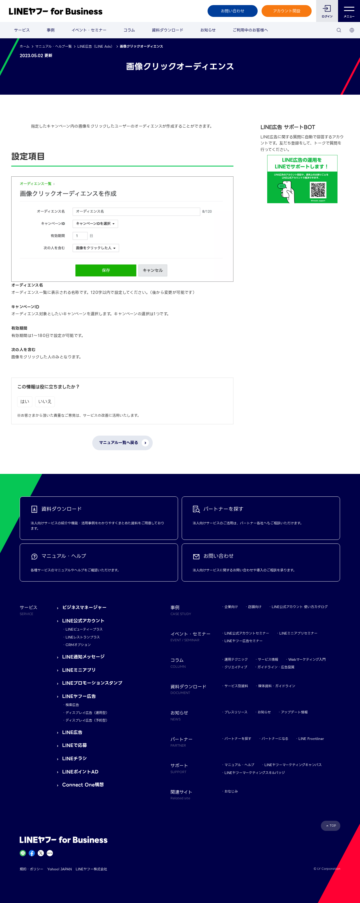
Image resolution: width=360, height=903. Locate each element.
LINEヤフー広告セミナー (243, 641)
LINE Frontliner (311, 738)
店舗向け (255, 606)
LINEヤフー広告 (79, 696)
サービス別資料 (236, 686)
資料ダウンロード (167, 30)
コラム (129, 30)
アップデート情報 (294, 712)
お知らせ (208, 30)
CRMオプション (78, 644)
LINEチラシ (74, 758)
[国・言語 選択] (351, 30)
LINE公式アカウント (83, 620)
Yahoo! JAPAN (59, 869)
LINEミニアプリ (79, 670)
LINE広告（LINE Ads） (95, 46)
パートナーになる (275, 738)
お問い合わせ (232, 11)
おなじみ (231, 791)
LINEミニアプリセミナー (298, 633)
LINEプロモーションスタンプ (92, 683)
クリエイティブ (235, 667)
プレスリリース (236, 712)
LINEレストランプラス (83, 637)
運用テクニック (236, 659)
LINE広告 (72, 732)
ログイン (327, 16)
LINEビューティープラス (84, 629)
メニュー (349, 11)
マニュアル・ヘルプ (239, 764)
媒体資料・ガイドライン (276, 686)
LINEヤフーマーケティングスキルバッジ (254, 772)
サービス (22, 30)
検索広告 (72, 704)
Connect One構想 (83, 784)
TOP (333, 825)
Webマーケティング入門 (307, 659)
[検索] (338, 30)
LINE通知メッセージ (83, 656)
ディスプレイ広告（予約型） (87, 720)
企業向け (231, 606)
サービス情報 (268, 659)
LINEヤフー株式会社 (91, 869)
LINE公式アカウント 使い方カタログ (300, 606)
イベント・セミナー (89, 30)
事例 (51, 30)
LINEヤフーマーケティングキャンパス (293, 764)
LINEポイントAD (80, 771)
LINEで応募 (74, 745)
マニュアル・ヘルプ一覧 (53, 46)
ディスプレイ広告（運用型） (87, 712)
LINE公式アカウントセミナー (246, 633)
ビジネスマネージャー (84, 607)
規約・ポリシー (31, 869)
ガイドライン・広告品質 (275, 667)
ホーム (25, 46)
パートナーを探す (237, 738)
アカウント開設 (286, 11)
